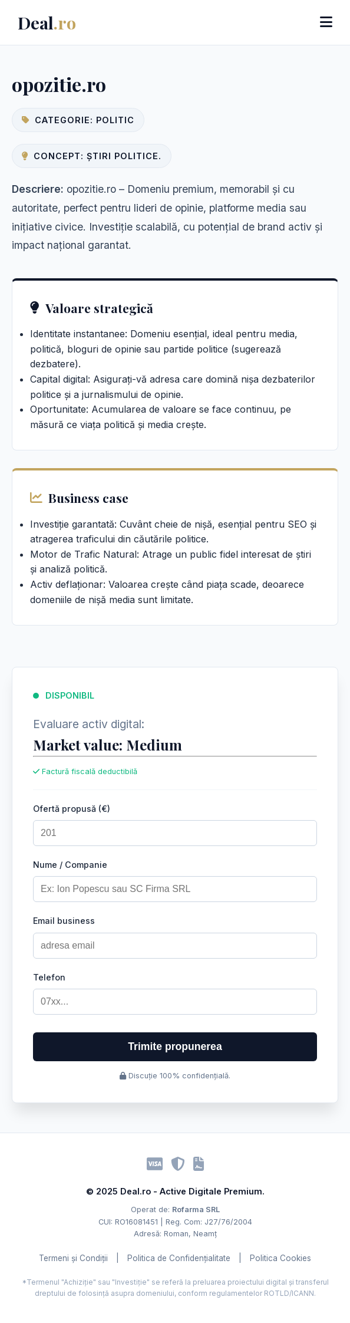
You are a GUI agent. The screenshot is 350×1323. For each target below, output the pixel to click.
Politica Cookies (280, 1258)
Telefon (49, 977)
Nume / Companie (70, 865)
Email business (64, 921)
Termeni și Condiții (73, 1258)
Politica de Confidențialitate (178, 1258)
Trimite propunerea (175, 1046)
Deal (47, 22)
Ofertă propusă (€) (71, 809)
